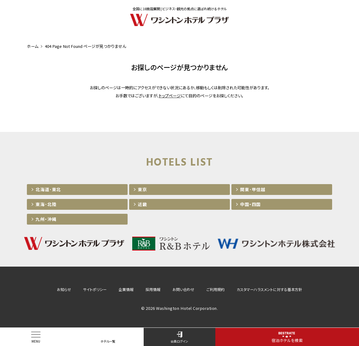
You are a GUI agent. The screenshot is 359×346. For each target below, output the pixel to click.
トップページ (170, 96)
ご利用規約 (215, 289)
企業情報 (126, 289)
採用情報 (153, 289)
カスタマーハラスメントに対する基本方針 (269, 289)
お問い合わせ (183, 289)
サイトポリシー (95, 289)
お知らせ (64, 289)
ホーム (32, 46)
